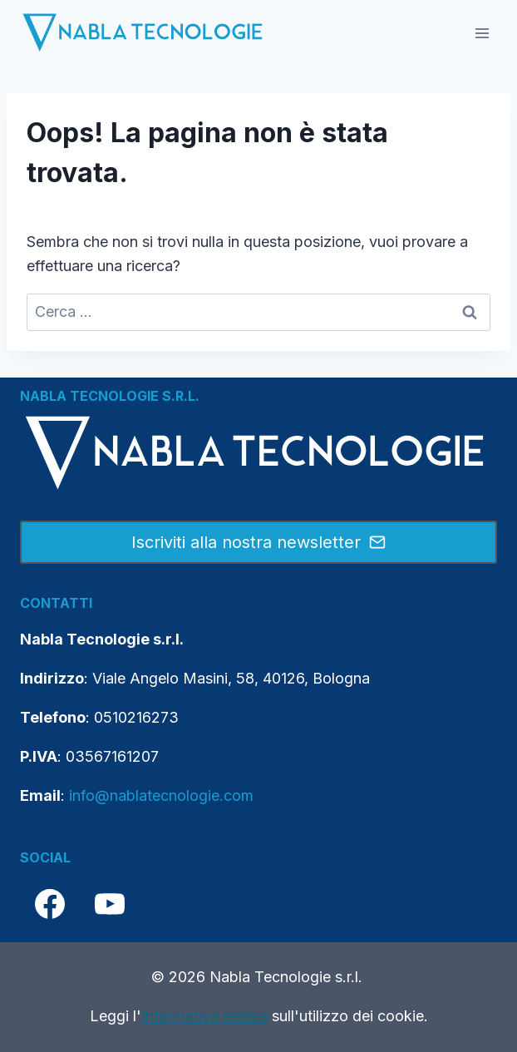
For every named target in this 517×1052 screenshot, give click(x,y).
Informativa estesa (204, 1016)
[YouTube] (110, 904)
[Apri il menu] (481, 33)
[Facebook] (50, 904)
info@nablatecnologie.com (161, 795)
